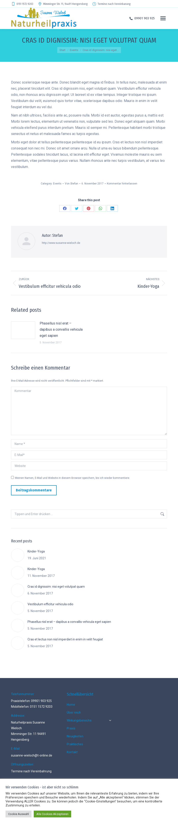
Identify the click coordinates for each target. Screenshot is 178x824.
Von (71, 183)
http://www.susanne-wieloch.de (61, 242)
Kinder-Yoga (36, 551)
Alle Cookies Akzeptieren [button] (52, 814)
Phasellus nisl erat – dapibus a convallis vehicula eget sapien (61, 329)
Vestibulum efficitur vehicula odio (50, 604)
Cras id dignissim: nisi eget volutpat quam (56, 586)
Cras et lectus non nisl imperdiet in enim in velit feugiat (65, 639)
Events (57, 183)
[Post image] (23, 330)
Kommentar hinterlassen (122, 183)
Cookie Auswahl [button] (18, 814)
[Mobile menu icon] (163, 18)
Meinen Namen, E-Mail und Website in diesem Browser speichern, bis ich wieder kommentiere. (72, 477)
